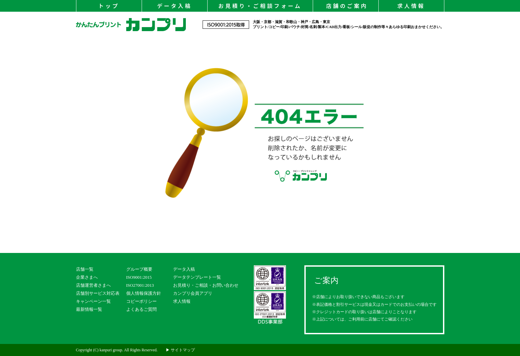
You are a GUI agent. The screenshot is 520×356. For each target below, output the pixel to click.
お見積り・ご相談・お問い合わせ (205, 285)
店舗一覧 (84, 269)
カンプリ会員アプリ (192, 293)
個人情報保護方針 (143, 293)
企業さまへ (87, 277)
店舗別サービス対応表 (98, 293)
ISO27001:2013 (140, 285)
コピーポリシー (141, 301)
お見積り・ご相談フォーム (260, 6)
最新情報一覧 (89, 309)
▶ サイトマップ (180, 350)
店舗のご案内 (345, 6)
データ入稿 (174, 6)
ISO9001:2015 (139, 277)
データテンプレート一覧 (197, 277)
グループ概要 (139, 269)
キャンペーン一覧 (93, 301)
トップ (108, 6)
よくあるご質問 (141, 309)
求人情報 (411, 6)
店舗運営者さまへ (93, 285)
